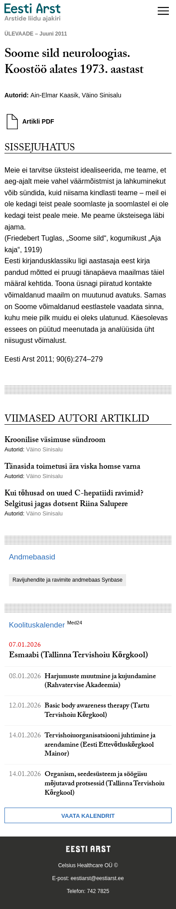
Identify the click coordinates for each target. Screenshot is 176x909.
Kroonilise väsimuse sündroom (55, 441)
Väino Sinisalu (102, 95)
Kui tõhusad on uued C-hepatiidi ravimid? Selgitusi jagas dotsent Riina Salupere (73, 499)
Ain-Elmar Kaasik (54, 95)
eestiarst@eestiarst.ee (97, 878)
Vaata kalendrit (88, 815)
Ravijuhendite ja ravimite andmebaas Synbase (67, 580)
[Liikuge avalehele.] (32, 12)
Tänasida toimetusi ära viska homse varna (72, 468)
